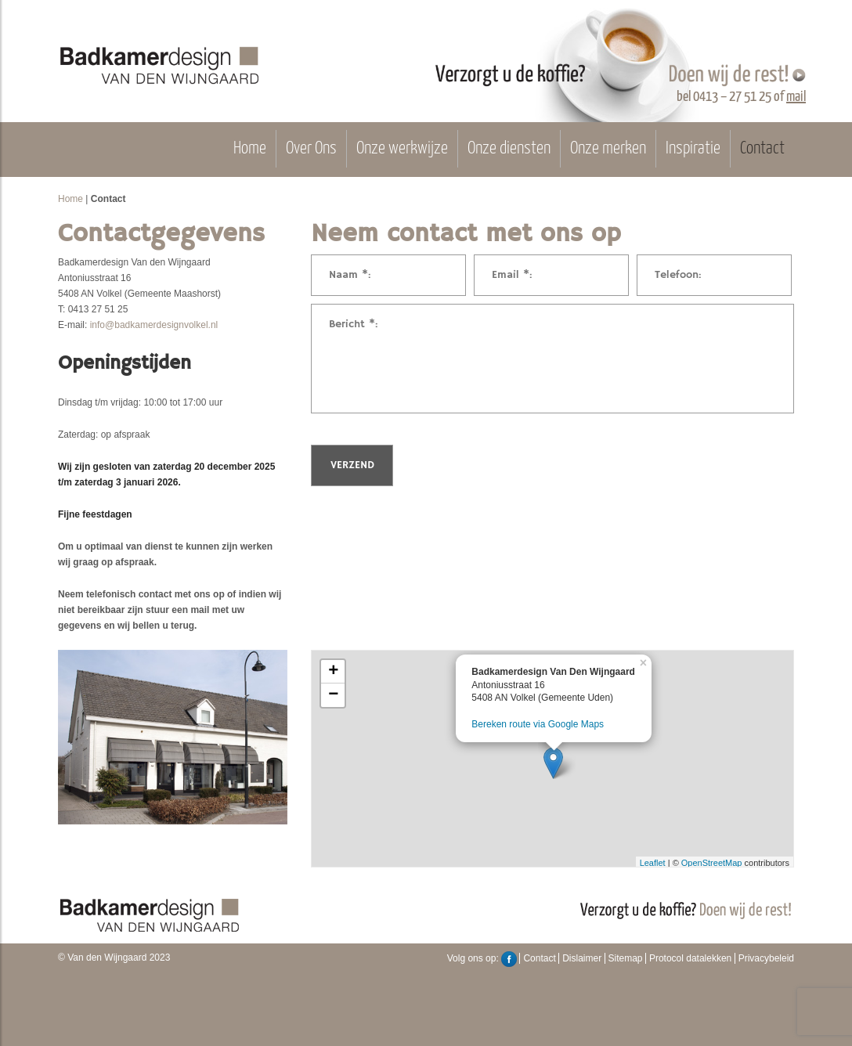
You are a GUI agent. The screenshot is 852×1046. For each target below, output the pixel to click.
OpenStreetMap (711, 862)
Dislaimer (581, 958)
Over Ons (311, 148)
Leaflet (653, 862)
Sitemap (625, 958)
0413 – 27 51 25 (732, 96)
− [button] (333, 695)
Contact (762, 148)
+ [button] (333, 672)
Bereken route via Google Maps (537, 724)
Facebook (509, 959)
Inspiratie (693, 148)
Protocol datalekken (690, 958)
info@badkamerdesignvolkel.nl (154, 324)
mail (796, 96)
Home (249, 148)
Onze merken (608, 148)
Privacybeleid (766, 958)
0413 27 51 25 (98, 309)
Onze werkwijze (402, 148)
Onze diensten (509, 148)
